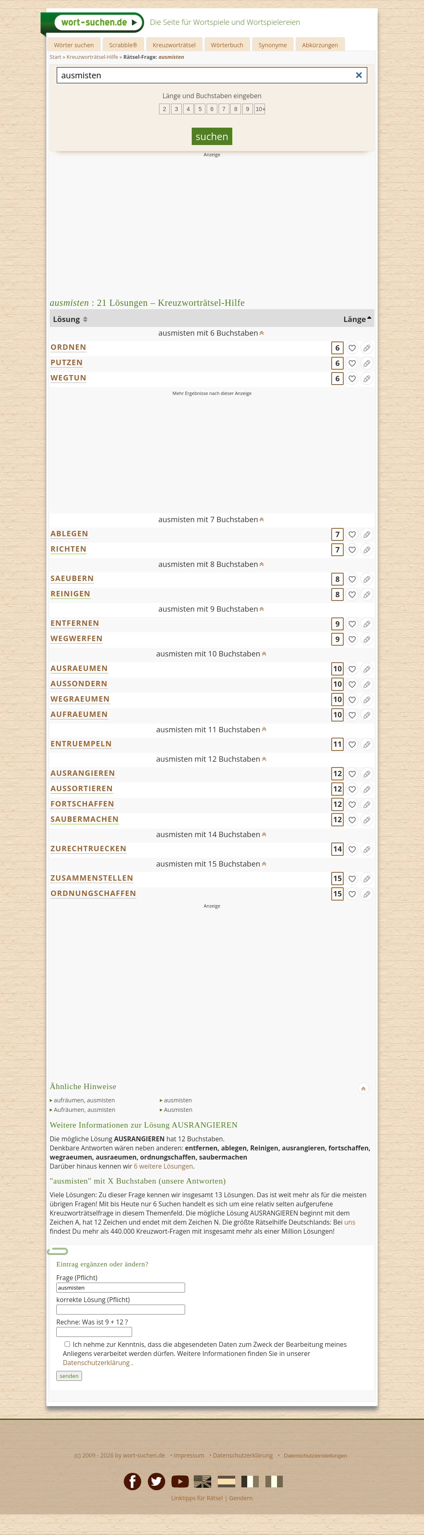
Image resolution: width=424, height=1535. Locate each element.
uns (349, 1222)
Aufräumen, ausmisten (85, 1110)
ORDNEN (69, 347)
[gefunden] (352, 347)
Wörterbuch (227, 45)
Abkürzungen (320, 45)
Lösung (67, 319)
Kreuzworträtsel (174, 45)
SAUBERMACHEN (85, 819)
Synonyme (273, 45)
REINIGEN (71, 593)
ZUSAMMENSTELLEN (92, 878)
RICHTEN (69, 549)
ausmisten (178, 1100)
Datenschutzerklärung (97, 1362)
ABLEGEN (70, 533)
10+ (260, 109)
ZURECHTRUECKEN (89, 848)
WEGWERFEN (77, 638)
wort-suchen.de (144, 1455)
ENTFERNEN (75, 623)
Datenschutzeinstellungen (315, 1456)
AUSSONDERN (79, 683)
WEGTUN (69, 378)
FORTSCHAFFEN (82, 804)
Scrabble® (123, 45)
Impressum (189, 1455)
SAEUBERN (72, 578)
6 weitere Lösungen (163, 1166)
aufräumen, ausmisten (84, 1100)
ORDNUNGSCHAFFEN (93, 893)
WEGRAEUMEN (80, 699)
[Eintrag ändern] (366, 347)
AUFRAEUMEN (79, 714)
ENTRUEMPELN (81, 743)
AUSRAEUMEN (79, 668)
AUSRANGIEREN (83, 773)
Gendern (241, 1498)
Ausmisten (178, 1110)
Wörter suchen (74, 45)
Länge (355, 319)
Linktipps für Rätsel (197, 1498)
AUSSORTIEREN (82, 788)
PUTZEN (67, 362)
